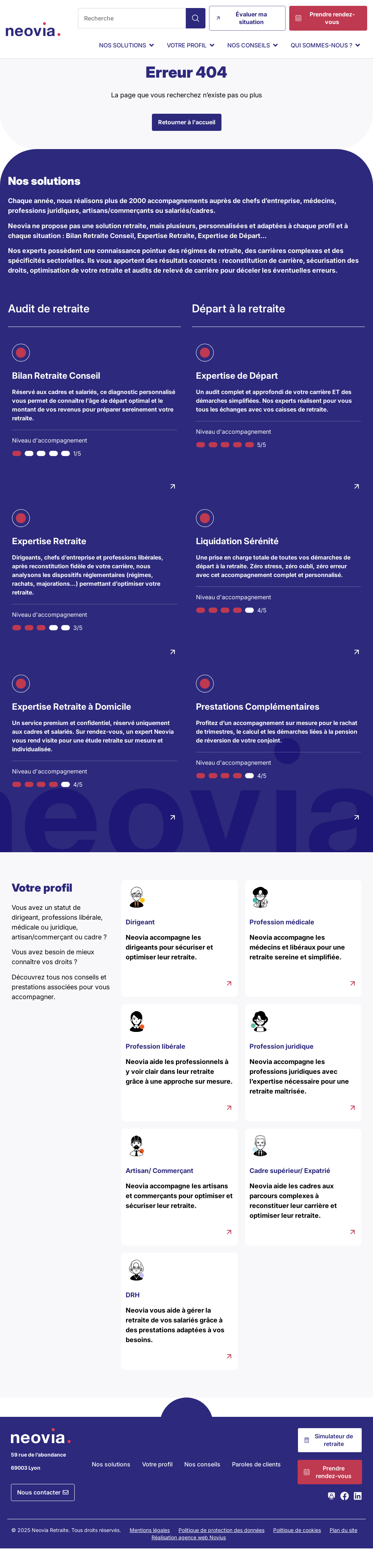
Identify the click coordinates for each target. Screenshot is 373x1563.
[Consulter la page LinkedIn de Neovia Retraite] (357, 1510)
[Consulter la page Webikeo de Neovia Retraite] (331, 1510)
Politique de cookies (297, 1544)
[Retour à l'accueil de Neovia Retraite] (33, 29)
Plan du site (343, 1544)
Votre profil (157, 1478)
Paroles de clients (256, 1478)
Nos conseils (202, 1478)
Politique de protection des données (221, 1544)
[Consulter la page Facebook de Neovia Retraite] (344, 1510)
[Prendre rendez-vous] (328, 18)
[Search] (195, 18)
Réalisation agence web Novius (189, 1552)
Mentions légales (150, 1544)
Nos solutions (111, 1478)
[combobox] (132, 18)
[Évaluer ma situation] (247, 18)
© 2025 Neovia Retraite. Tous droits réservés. (66, 1544)
